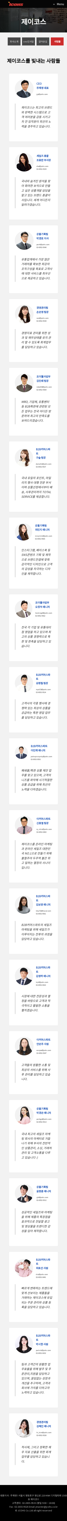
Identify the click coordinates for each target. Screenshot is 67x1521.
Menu (60, 4)
